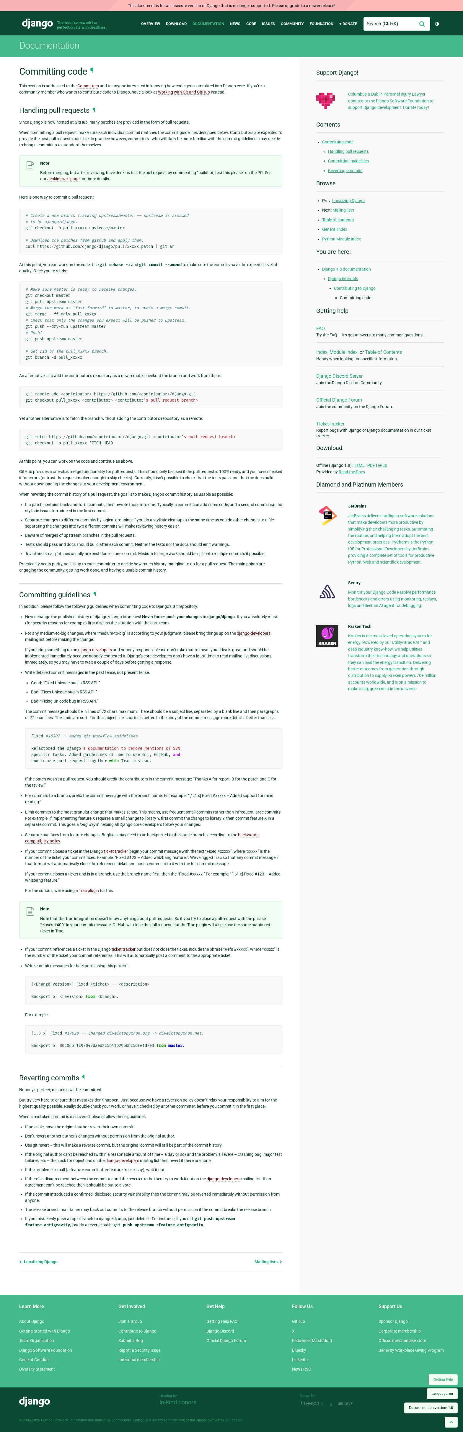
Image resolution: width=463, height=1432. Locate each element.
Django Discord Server (339, 376)
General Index (334, 229)
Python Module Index (341, 239)
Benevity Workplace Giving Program (411, 1350)
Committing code (337, 142)
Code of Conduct (34, 1359)
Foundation (321, 24)
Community (292, 24)
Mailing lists (268, 1261)
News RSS (301, 1369)
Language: (442, 1394)
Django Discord (220, 1331)
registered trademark (168, 1420)
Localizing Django (38, 1261)
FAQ (320, 328)
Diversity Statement (37, 1369)
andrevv (352, 1404)
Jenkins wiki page (63, 178)
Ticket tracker (330, 424)
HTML (359, 465)
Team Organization (36, 1340)
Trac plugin (89, 890)
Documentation (208, 24)
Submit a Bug (130, 1340)
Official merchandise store (402, 1340)
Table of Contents (383, 352)
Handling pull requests (348, 151)
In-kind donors (177, 1402)
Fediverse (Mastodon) (312, 1340)
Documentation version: (431, 1408)
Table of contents (338, 219)
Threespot (313, 1404)
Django (37, 24)
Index (321, 352)
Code (251, 24)
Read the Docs (352, 471)
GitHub (298, 1321)
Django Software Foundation (45, 1350)
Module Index (344, 352)
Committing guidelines (348, 160)
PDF (371, 465)
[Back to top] (451, 1422)
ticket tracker (116, 851)
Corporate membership (400, 1331)
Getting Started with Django (44, 1331)
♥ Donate (348, 24)
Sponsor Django (393, 1321)
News (235, 24)
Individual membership (139, 1359)
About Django (31, 1321)
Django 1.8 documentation (346, 269)
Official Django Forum (339, 400)
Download (176, 24)
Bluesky (299, 1350)
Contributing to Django (355, 288)
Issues (268, 24)
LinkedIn (300, 1359)
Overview (150, 24)
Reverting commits (345, 170)
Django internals (343, 278)
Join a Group (130, 1321)
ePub (382, 465)
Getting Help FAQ (222, 1321)
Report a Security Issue (139, 1350)
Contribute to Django (137, 1331)
